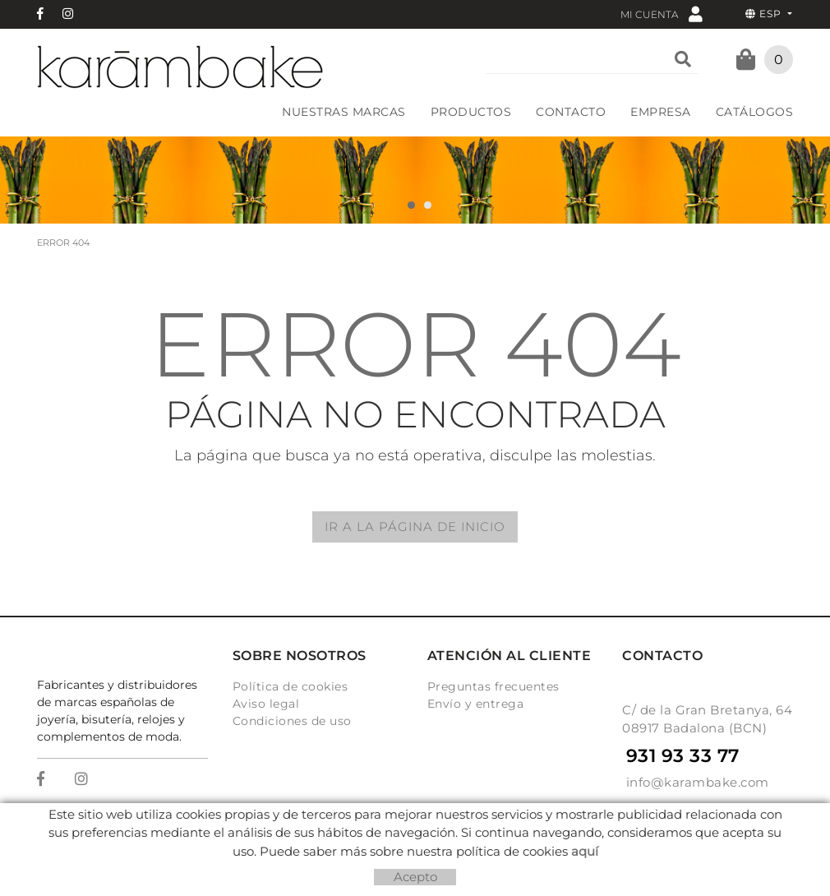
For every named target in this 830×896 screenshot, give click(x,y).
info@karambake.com (697, 782)
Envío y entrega (475, 703)
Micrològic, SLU (420, 828)
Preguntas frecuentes (493, 686)
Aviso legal (266, 703)
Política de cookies (290, 686)
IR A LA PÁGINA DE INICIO (415, 526)
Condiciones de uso (292, 721)
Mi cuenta (661, 13)
